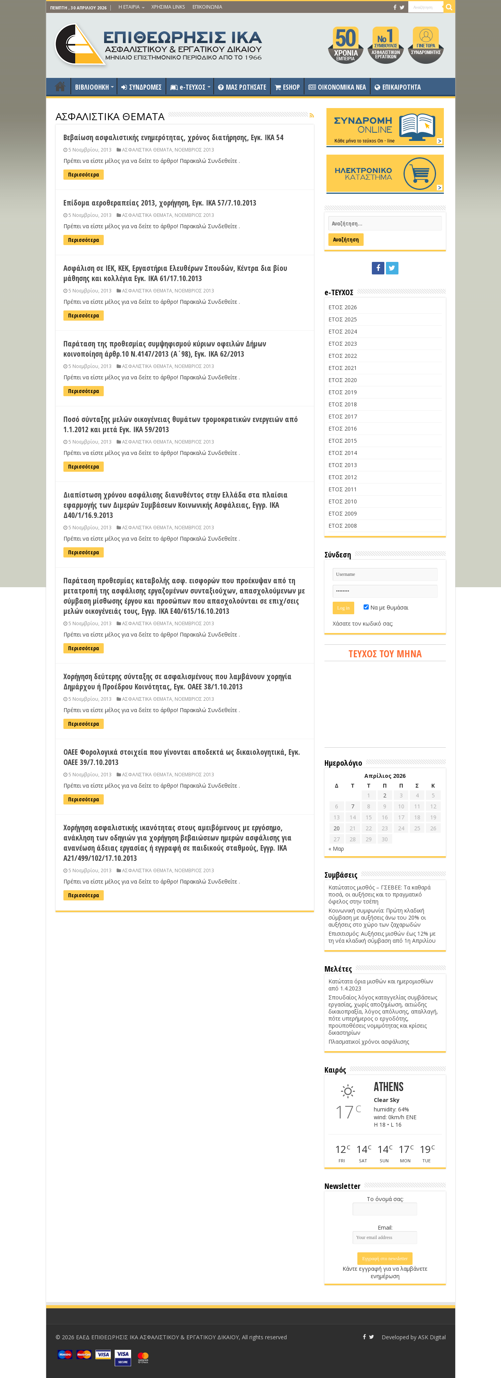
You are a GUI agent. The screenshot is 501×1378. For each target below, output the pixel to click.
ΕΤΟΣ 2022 (342, 355)
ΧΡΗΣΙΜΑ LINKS (168, 7)
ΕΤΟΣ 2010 (342, 501)
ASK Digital (432, 1337)
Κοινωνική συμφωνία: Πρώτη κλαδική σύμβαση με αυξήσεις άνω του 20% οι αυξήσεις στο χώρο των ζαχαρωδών (377, 917)
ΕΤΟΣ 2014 (342, 452)
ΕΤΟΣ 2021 (342, 368)
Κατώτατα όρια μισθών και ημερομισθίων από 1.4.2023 (380, 985)
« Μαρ (336, 848)
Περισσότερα (83, 174)
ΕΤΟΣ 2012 (342, 477)
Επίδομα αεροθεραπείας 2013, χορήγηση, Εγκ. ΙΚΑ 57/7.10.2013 (159, 203)
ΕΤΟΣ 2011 (342, 489)
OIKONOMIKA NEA (337, 87)
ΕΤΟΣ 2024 (342, 331)
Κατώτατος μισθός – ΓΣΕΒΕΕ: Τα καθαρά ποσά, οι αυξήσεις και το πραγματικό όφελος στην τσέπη (379, 894)
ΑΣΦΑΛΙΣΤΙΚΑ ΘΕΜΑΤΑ (147, 149)
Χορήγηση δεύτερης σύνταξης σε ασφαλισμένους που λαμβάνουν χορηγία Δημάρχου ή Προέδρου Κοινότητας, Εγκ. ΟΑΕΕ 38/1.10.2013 (177, 681)
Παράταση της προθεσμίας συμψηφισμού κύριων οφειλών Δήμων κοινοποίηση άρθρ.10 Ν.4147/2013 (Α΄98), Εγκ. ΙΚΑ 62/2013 (164, 349)
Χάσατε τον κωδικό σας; (363, 623)
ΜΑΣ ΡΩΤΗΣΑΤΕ (242, 87)
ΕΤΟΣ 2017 (342, 416)
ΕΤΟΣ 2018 (342, 404)
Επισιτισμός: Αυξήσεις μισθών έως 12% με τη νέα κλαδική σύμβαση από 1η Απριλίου (382, 937)
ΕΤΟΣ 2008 (342, 525)
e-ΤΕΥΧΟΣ (187, 87)
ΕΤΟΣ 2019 (342, 392)
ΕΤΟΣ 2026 (342, 307)
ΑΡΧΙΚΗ (60, 86)
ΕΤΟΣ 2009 (342, 513)
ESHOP (287, 87)
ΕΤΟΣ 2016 (342, 428)
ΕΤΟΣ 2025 (342, 319)
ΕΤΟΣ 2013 (342, 465)
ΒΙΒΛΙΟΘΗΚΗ (92, 87)
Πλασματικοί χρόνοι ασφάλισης (368, 1041)
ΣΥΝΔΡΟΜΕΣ (141, 87)
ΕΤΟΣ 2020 (342, 380)
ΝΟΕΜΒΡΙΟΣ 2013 (194, 149)
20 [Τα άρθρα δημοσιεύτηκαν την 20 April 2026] (336, 828)
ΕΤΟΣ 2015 (342, 440)
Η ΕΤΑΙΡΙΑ (129, 7)
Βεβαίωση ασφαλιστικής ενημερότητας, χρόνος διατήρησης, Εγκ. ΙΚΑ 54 (173, 137)
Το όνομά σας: (385, 1199)
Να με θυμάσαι (386, 607)
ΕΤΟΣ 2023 (342, 343)
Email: (385, 1227)
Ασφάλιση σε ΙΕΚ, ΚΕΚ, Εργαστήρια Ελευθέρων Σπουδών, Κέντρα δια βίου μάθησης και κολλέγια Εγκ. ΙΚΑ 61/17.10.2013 (175, 273)
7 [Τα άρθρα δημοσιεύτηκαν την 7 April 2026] (352, 806)
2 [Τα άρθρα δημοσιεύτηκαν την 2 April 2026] (384, 795)
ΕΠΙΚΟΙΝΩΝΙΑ (207, 7)
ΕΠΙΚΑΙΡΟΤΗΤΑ (398, 87)
